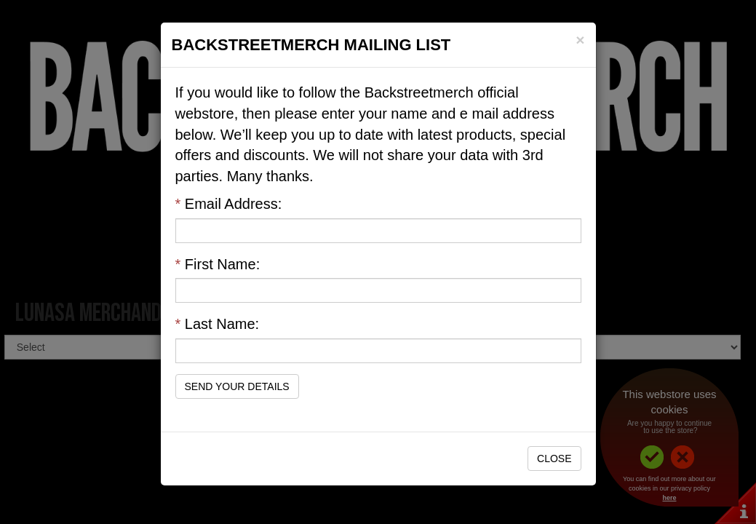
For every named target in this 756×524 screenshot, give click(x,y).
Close (554, 458)
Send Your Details (237, 386)
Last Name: (217, 324)
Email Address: (228, 204)
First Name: (217, 264)
